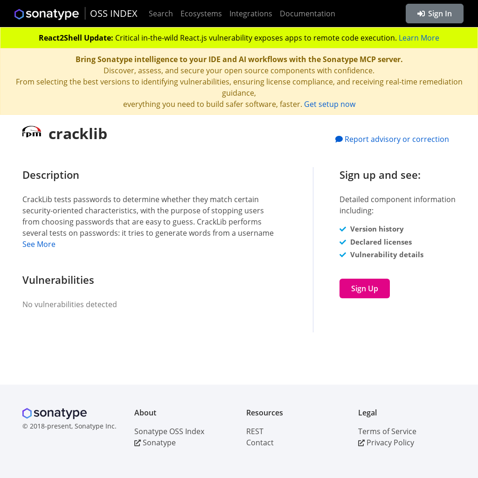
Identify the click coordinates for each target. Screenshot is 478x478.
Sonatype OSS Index (169, 431)
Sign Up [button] (364, 288)
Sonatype (155, 442)
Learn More (419, 38)
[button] (162, 244)
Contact (260, 442)
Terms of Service (387, 431)
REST (254, 431)
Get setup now (329, 104)
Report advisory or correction (392, 139)
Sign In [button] (434, 13)
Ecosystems (201, 13)
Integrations (250, 13)
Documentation (307, 13)
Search (161, 13)
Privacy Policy (386, 442)
